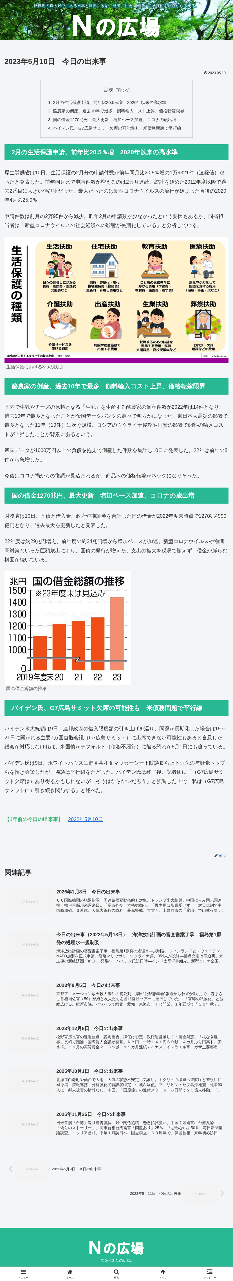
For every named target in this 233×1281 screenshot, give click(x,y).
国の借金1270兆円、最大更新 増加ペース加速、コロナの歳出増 (114, 120)
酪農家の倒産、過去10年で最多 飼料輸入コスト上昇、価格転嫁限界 (119, 111)
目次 (108, 90)
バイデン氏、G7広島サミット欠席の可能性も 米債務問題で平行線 (117, 129)
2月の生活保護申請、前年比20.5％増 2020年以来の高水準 (109, 102)
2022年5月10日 (85, 821)
